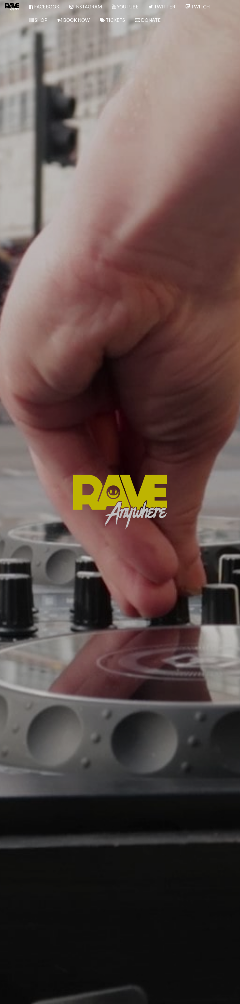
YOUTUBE (125, 6)
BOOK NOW (74, 20)
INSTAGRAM (85, 6)
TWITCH (197, 6)
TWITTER (161, 6)
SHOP (38, 20)
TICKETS (112, 20)
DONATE (148, 20)
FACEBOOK (44, 6)
